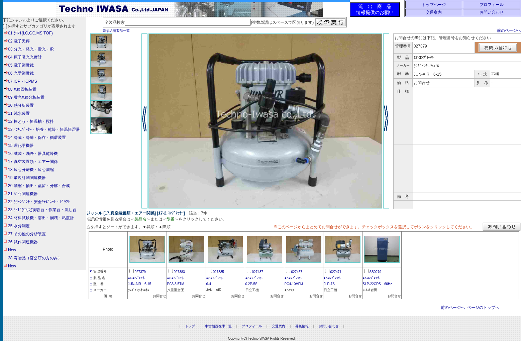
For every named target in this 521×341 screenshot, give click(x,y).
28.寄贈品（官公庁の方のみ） (35, 258)
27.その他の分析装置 (27, 234)
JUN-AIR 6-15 (139, 284)
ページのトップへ (483, 307)
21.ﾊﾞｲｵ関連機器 (23, 193)
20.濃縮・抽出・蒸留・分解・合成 (39, 185)
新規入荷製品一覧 (116, 30)
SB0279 (376, 272)
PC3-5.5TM (175, 284)
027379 (140, 272)
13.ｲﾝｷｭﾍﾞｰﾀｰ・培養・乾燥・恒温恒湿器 (44, 129)
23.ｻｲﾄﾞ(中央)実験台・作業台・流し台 (42, 209)
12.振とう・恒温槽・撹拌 (31, 121)
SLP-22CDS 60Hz (377, 284)
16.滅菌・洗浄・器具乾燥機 (33, 153)
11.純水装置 (19, 113)
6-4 (208, 284)
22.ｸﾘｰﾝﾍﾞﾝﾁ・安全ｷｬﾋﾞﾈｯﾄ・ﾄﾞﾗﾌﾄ (39, 201)
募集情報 (302, 326)
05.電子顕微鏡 (21, 65)
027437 (257, 272)
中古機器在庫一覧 (218, 326)
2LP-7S (329, 284)
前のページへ (509, 30)
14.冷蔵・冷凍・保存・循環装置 (37, 137)
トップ (190, 326)
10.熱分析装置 (21, 105)
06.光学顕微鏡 (21, 73)
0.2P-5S (251, 284)
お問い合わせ (492, 12)
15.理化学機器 (21, 145)
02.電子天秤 (19, 41)
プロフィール (492, 4)
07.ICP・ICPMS (22, 81)
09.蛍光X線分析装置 (26, 97)
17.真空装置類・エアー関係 (33, 161)
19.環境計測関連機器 (27, 177)
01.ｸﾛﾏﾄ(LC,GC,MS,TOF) (30, 33)
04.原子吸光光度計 (25, 57)
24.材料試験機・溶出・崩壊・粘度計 (41, 218)
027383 (179, 272)
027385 (218, 272)
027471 (335, 272)
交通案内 (434, 12)
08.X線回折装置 (22, 89)
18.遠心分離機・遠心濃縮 (31, 169)
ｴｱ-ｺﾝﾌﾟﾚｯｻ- (136, 278)
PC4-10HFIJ (294, 284)
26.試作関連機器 (23, 242)
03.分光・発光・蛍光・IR (31, 49)
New (12, 250)
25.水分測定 (19, 226)
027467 (296, 272)
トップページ (434, 4)
